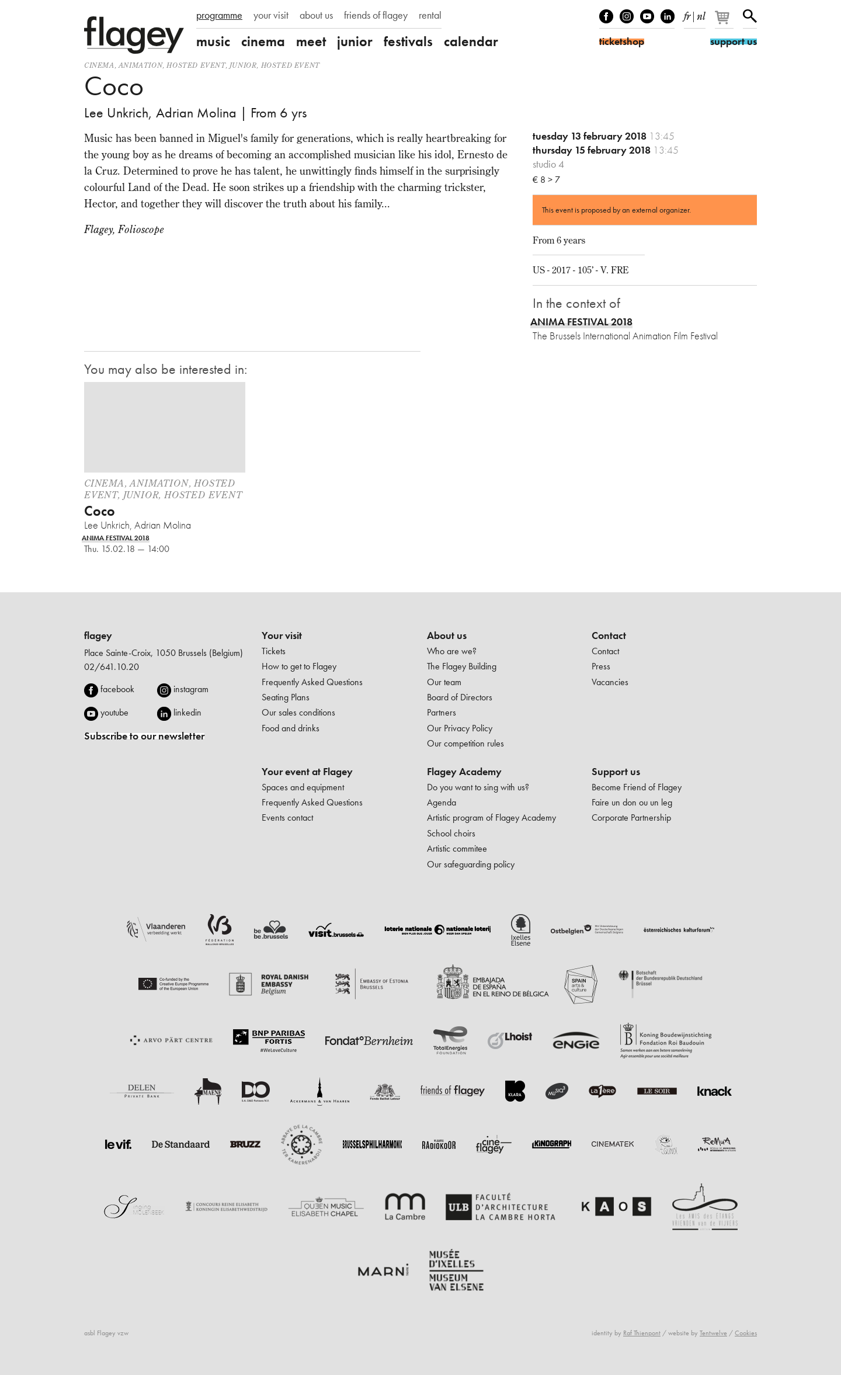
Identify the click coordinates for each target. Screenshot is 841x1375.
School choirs (451, 833)
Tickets (274, 651)
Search (750, 16)
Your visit (282, 635)
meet (311, 41)
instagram (190, 689)
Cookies (746, 1333)
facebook (117, 689)
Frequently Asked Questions (312, 682)
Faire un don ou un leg (632, 802)
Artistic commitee (457, 848)
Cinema (99, 65)
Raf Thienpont (642, 1333)
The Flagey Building (461, 666)
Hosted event (195, 65)
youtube (114, 712)
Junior (243, 65)
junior (355, 41)
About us (447, 635)
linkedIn (668, 16)
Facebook (606, 16)
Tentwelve (713, 1333)
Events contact (287, 817)
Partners (441, 712)
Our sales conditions (298, 712)
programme (219, 15)
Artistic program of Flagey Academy (491, 817)
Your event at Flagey (307, 771)
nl (701, 14)
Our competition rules (465, 743)
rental (430, 15)
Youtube (647, 16)
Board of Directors (459, 697)
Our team (444, 682)
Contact (609, 635)
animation (140, 65)
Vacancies (610, 682)
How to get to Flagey (299, 666)
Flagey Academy (464, 771)
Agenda (441, 802)
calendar (471, 41)
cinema (263, 41)
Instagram (627, 16)
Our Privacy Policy (459, 728)
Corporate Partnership (631, 817)
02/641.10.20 (111, 667)
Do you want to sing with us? (478, 787)
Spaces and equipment (303, 787)
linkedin (187, 712)
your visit (271, 15)
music (213, 41)
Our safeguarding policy (471, 864)
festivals (408, 41)
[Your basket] (725, 22)
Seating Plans (286, 697)
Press (601, 666)
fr (687, 14)
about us (316, 15)
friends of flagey (376, 15)
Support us (616, 771)
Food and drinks (290, 728)
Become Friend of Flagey (637, 787)
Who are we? (452, 651)
